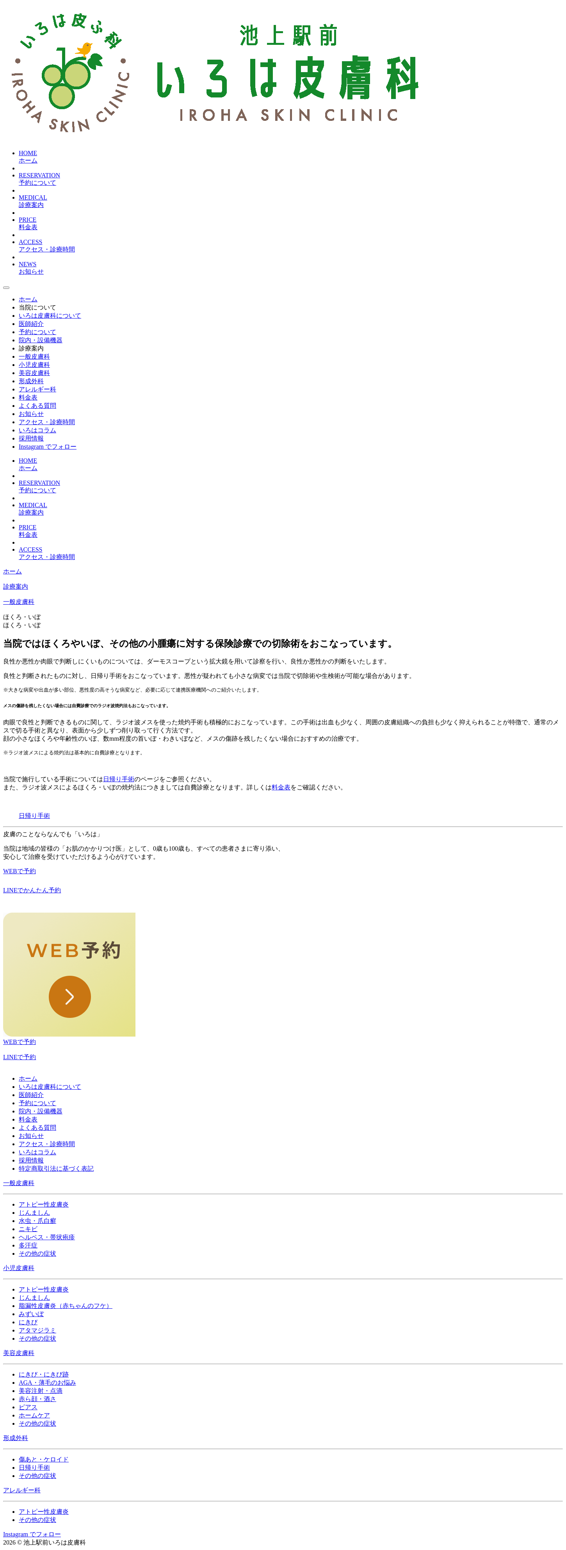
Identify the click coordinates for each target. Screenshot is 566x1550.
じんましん (34, 1212)
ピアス (28, 1407)
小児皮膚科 (18, 1268)
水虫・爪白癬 (37, 1220)
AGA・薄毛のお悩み (47, 1382)
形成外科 (15, 1438)
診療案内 (31, 348)
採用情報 (31, 1160)
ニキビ (28, 1229)
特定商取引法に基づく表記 (56, 1168)
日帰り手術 (118, 779)
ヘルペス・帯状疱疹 (47, 1237)
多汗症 (28, 1245)
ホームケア (34, 1415)
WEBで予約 (19, 1042)
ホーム (12, 571)
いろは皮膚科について (50, 1086)
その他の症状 (37, 1253)
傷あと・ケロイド (44, 1459)
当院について (37, 307)
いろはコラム (37, 1152)
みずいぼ (31, 1314)
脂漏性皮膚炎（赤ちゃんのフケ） (65, 1305)
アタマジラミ (37, 1330)
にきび (28, 1322)
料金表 (281, 787)
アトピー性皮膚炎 (44, 1204)
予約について (37, 1103)
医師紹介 (31, 1095)
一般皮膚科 (18, 601)
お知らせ (31, 1135)
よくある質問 (37, 1127)
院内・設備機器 (40, 1111)
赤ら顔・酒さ (37, 1399)
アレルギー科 (22, 1490)
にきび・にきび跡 (44, 1374)
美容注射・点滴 (40, 1390)
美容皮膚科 (18, 1353)
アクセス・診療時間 (47, 1144)
